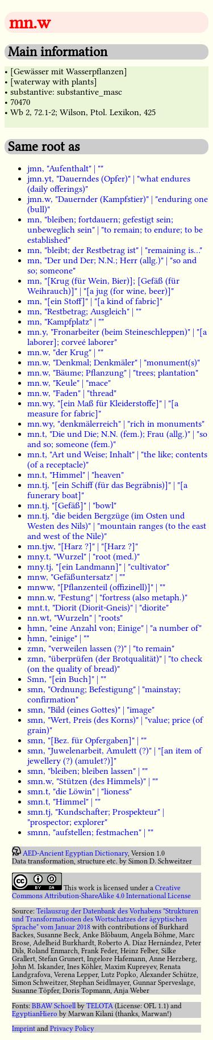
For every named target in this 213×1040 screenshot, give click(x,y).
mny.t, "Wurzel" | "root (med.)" (83, 556)
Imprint (23, 1029)
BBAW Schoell (54, 1006)
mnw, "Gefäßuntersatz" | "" (76, 577)
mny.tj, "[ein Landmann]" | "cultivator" (98, 567)
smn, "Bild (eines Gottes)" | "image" (90, 710)
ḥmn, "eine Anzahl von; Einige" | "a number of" (114, 628)
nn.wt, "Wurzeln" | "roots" (75, 618)
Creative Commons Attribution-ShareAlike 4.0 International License (101, 892)
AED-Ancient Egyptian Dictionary (75, 853)
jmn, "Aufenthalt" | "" (65, 168)
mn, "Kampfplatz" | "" (65, 322)
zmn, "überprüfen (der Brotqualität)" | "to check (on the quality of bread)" (114, 664)
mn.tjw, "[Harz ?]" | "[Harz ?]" (82, 546)
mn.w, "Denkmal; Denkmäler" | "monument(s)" (113, 362)
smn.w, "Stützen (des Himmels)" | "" (92, 781)
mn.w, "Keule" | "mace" (69, 383)
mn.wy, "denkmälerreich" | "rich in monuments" (115, 424)
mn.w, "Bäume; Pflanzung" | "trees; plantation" (112, 373)
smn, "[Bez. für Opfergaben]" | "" (87, 740)
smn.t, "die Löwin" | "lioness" (79, 791)
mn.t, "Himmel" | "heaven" (75, 475)
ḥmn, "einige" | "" (58, 638)
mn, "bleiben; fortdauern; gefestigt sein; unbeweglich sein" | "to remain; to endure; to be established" (115, 229)
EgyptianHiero (34, 1014)
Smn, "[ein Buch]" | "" (66, 679)
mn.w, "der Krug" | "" (65, 352)
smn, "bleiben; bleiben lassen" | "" (87, 771)
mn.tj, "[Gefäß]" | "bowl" (71, 505)
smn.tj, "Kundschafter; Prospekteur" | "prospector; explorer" (95, 817)
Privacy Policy (72, 1029)
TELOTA (99, 1006)
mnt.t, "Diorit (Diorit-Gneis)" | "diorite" (98, 608)
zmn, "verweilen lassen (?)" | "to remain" (100, 648)
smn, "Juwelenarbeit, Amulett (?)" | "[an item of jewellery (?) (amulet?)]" (114, 756)
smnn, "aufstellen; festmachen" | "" (90, 832)
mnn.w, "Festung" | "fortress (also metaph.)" (107, 597)
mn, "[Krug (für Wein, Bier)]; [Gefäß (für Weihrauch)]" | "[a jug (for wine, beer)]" (103, 286)
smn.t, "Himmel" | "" (64, 802)
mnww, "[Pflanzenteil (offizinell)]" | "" (96, 587)
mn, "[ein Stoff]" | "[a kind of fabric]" (94, 301)
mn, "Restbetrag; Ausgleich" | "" (84, 311)
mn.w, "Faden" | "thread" (71, 393)
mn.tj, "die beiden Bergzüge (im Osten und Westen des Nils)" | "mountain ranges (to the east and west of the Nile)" (116, 526)
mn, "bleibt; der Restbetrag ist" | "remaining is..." (114, 250)
